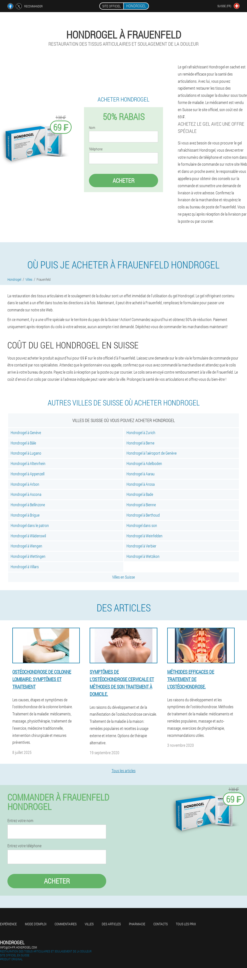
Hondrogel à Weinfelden (144, 535)
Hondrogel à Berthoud (143, 515)
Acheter (123, 180)
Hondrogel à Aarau (140, 473)
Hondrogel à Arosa (140, 484)
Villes (89, 924)
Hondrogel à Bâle (23, 442)
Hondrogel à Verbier (141, 545)
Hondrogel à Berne (140, 442)
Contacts (160, 924)
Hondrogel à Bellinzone (28, 504)
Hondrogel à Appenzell (27, 473)
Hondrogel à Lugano (26, 453)
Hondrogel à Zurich (140, 432)
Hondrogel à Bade (139, 494)
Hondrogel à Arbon (25, 484)
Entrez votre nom (20, 821)
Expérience (8, 924)
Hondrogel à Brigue (25, 515)
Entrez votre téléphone (24, 846)
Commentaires (66, 924)
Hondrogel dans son (141, 525)
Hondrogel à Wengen (26, 545)
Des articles (111, 924)
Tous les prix (186, 924)
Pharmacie (137, 924)
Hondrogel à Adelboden (144, 463)
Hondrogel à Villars (25, 566)
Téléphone (96, 149)
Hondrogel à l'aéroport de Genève (151, 453)
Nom (92, 127)
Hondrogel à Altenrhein (28, 463)
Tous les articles (124, 770)
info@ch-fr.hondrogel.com (18, 947)
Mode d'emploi (35, 924)
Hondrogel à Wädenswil (28, 535)
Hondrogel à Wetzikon (143, 556)
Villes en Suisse (123, 577)
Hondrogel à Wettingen (28, 556)
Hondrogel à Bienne (141, 504)
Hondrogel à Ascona (26, 494)
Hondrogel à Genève (26, 432)
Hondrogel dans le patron (30, 525)
